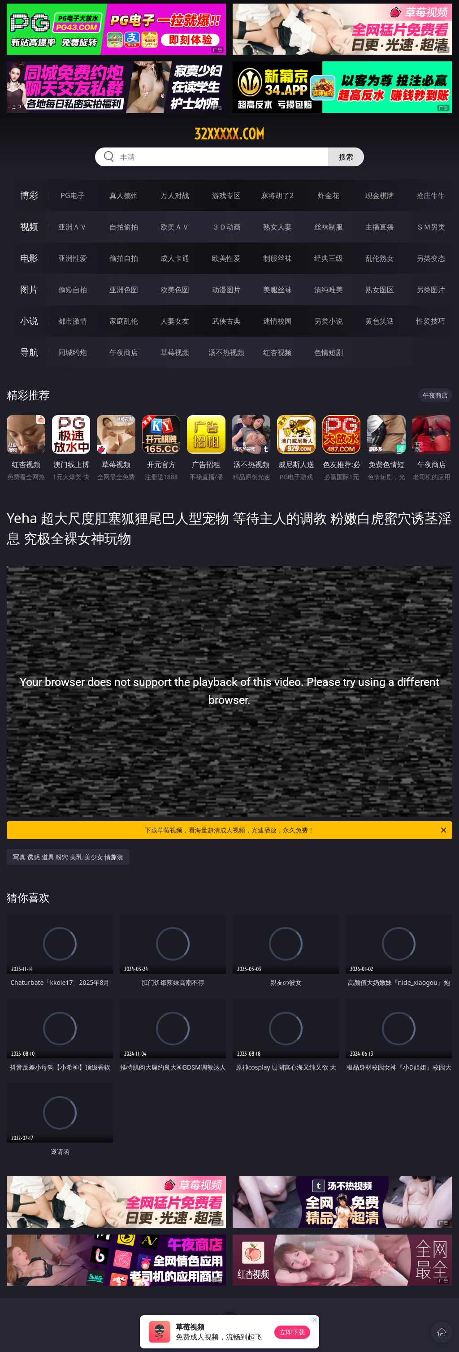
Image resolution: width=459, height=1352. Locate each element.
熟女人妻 (277, 227)
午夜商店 (123, 352)
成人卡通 (174, 258)
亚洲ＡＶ (72, 227)
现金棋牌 (379, 195)
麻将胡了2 (277, 195)
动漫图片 (226, 290)
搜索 (346, 157)
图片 (29, 289)
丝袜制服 (328, 227)
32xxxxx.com (229, 134)
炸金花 (328, 195)
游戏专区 (226, 195)
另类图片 (430, 290)
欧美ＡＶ (174, 227)
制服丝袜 (277, 258)
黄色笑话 (379, 321)
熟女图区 (379, 290)
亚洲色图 (123, 290)
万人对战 (174, 195)
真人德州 (123, 195)
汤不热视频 (226, 352)
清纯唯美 (328, 290)
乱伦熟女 (379, 258)
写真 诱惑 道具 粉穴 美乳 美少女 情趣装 (68, 857)
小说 (29, 321)
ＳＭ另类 (430, 227)
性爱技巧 (430, 321)
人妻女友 (174, 321)
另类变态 (430, 258)
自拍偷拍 (123, 227)
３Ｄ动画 (226, 227)
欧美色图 (174, 290)
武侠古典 (226, 321)
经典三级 (328, 258)
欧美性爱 (226, 258)
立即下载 (292, 1332)
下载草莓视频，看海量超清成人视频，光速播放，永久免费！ (296, 830)
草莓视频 (174, 352)
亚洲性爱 (72, 258)
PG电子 (72, 195)
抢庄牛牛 (430, 195)
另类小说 (328, 321)
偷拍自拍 (123, 258)
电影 (29, 258)
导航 (29, 352)
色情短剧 (328, 352)
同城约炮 (72, 352)
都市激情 (72, 321)
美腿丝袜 (277, 290)
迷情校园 (277, 321)
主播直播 (379, 227)
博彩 (29, 195)
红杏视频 (277, 352)
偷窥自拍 (72, 290)
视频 (29, 227)
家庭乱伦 (123, 321)
